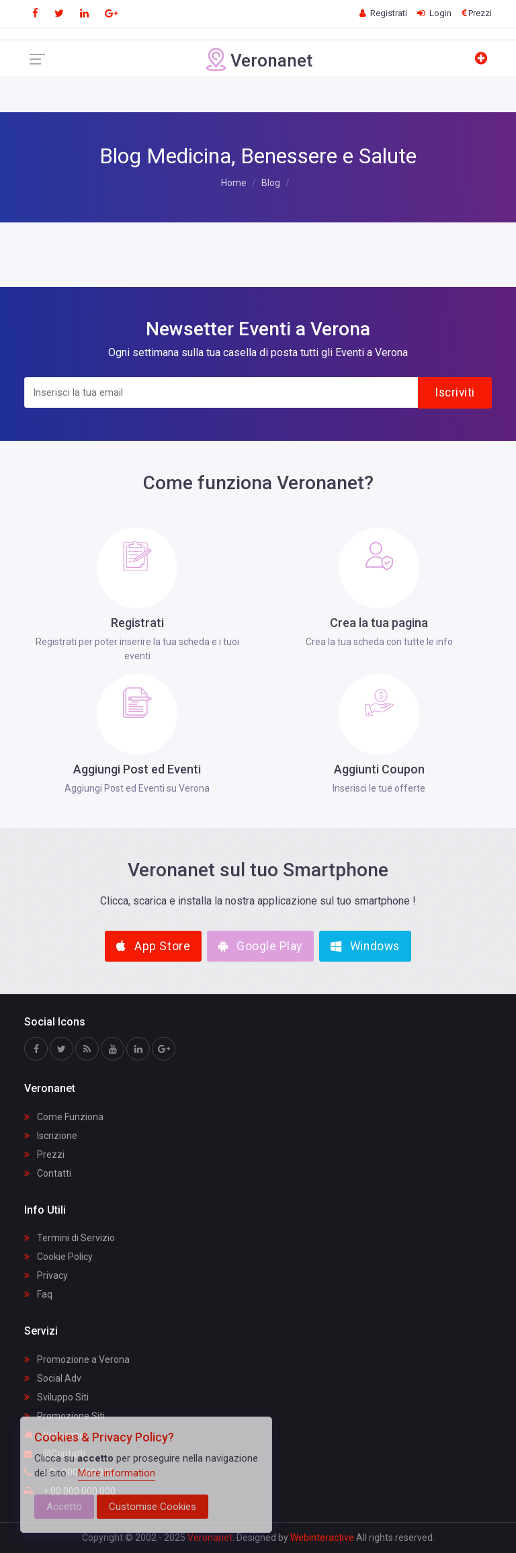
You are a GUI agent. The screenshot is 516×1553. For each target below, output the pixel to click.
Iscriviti (455, 392)
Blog (270, 182)
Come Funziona (63, 1116)
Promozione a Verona (77, 1359)
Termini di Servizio (69, 1237)
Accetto (64, 1507)
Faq (38, 1294)
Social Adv (52, 1378)
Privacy (46, 1275)
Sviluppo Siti (56, 1397)
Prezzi (44, 1154)
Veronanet (209, 1537)
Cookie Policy (58, 1256)
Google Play (260, 946)
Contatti (47, 1173)
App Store (153, 946)
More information (116, 1473)
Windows (365, 946)
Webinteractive (323, 1537)
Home (234, 182)
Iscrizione (50, 1135)
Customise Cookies (152, 1507)
